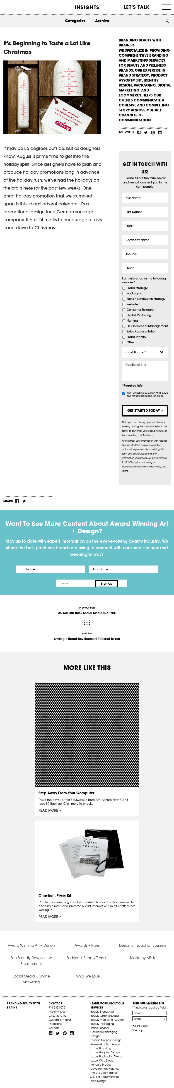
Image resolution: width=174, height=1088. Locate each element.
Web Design (98, 1080)
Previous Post (87, 609)
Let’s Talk (137, 7)
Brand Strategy (137, 288)
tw (146, 132)
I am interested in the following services (144, 280)
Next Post (87, 635)
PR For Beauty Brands (103, 1072)
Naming (132, 321)
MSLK (19, 7)
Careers (54, 1027)
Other (131, 342)
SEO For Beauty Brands (104, 1076)
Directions (55, 1023)
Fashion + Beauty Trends (87, 957)
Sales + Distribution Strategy (146, 299)
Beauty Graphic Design (105, 1015)
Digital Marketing (139, 315)
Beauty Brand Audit (102, 1011)
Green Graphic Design (105, 1043)
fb (139, 132)
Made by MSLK (142, 957)
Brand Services (99, 1027)
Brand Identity (136, 337)
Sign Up (125, 583)
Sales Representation (141, 331)
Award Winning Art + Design (31, 944)
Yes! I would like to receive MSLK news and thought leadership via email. (147, 394)
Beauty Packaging (102, 1023)
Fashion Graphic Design (105, 1039)
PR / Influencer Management (147, 326)
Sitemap (137, 1029)
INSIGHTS (87, 7)
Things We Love (87, 975)
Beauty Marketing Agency (107, 1019)
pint (153, 132)
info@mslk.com (58, 1011)
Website (132, 304)
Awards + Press (87, 944)
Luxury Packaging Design (106, 1055)
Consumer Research (141, 310)
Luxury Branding (100, 1047)
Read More (48, 809)
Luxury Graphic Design (105, 1051)
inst (160, 132)
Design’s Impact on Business (142, 944)
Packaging (134, 293)
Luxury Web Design (102, 1060)
